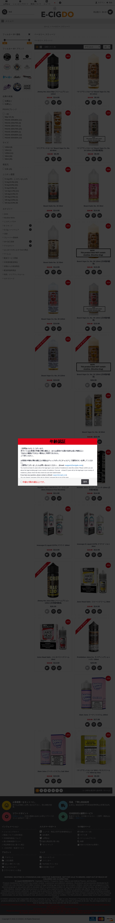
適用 (85, 482)
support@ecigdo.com (74, 465)
